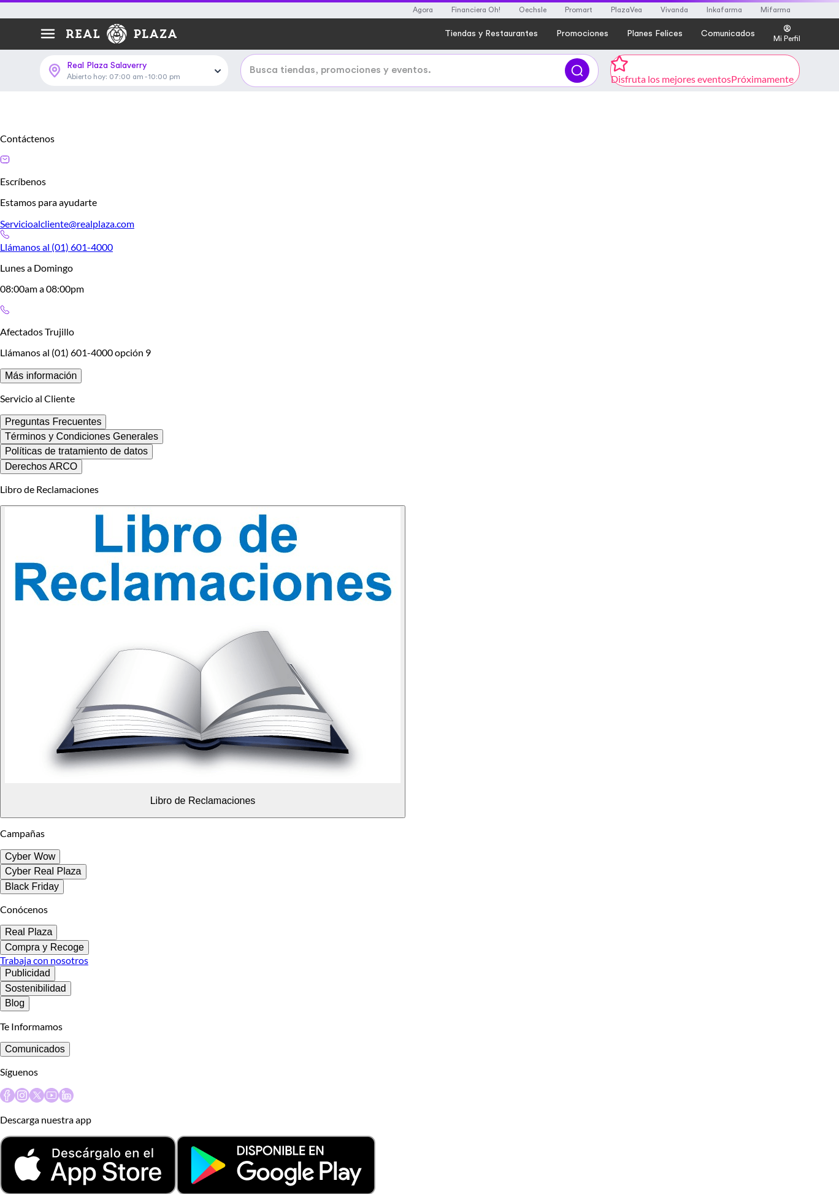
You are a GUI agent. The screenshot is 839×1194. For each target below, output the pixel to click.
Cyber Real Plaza (43, 924)
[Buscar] (577, 113)
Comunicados (35, 1101)
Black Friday (32, 939)
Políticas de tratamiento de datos (76, 504)
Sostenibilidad (35, 1041)
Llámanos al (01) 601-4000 (56, 299)
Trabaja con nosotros (44, 1013)
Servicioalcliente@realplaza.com (67, 276)
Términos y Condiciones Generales (81, 489)
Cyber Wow (30, 909)
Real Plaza (28, 984)
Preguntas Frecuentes (53, 474)
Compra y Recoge (44, 1000)
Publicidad (27, 1025)
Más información (41, 428)
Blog (15, 1055)
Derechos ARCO (41, 519)
